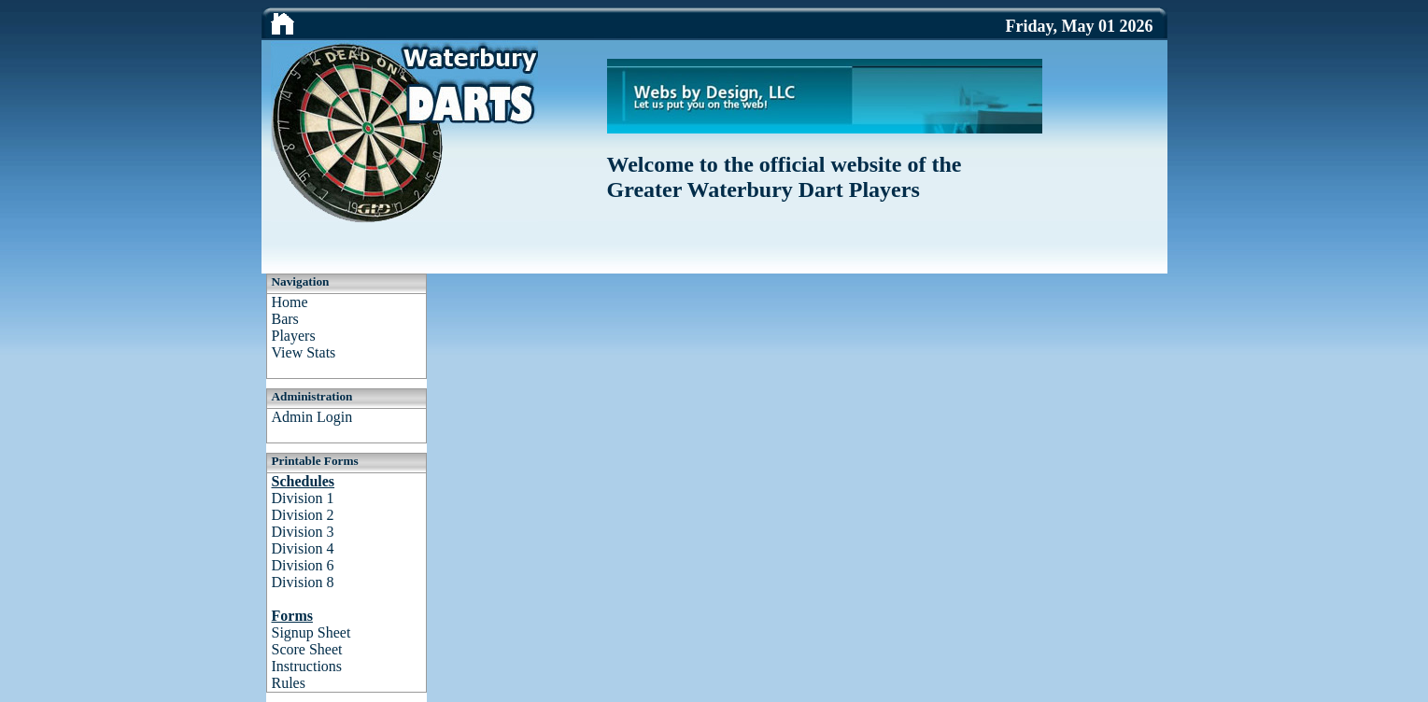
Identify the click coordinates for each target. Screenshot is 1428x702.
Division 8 (303, 582)
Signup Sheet (311, 632)
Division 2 (303, 515)
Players (294, 336)
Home (290, 302)
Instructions (307, 666)
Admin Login (312, 417)
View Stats (304, 352)
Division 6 (303, 565)
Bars (285, 319)
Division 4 (303, 548)
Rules (288, 683)
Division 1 (303, 498)
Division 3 (303, 532)
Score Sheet (307, 649)
